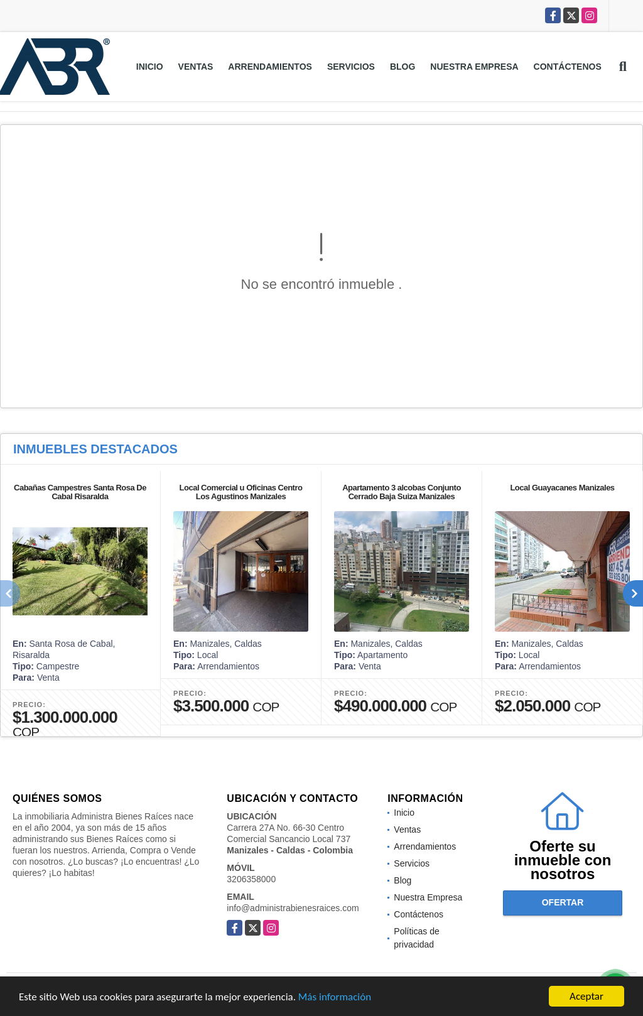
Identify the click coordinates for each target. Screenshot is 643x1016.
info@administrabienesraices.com (293, 908)
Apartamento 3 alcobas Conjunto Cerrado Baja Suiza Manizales (401, 492)
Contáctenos (568, 67)
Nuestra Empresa (474, 67)
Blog (402, 67)
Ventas (195, 67)
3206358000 (251, 879)
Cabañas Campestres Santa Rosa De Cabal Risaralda (80, 492)
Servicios (351, 67)
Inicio (149, 67)
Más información (334, 996)
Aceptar (586, 996)
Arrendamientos (270, 67)
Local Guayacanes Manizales (562, 487)
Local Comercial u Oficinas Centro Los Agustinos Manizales (241, 492)
